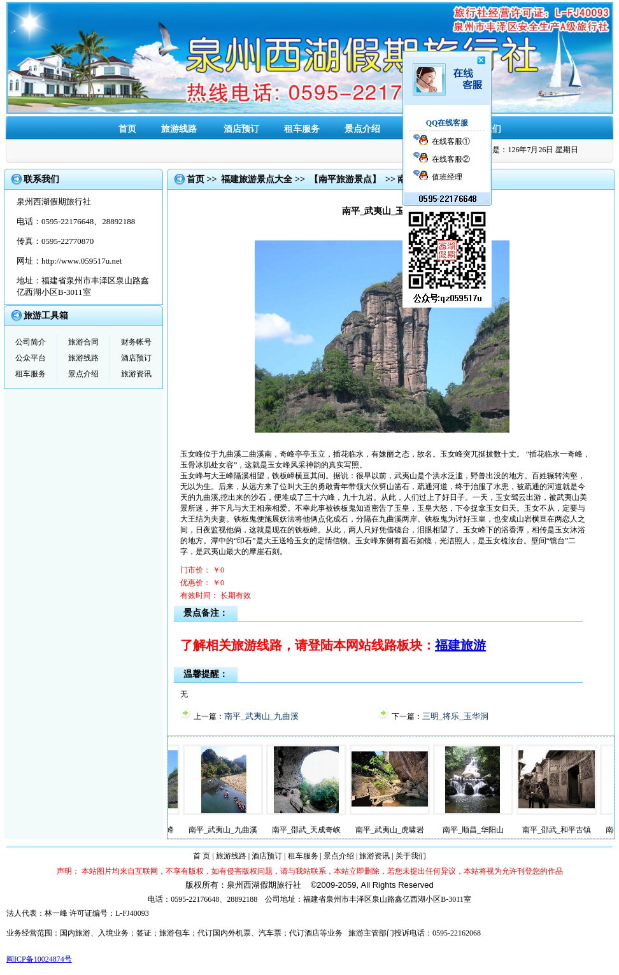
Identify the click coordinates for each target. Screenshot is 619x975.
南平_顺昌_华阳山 (488, 829)
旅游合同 (83, 342)
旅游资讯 (136, 373)
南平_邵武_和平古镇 (571, 829)
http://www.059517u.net (81, 261)
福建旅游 (460, 645)
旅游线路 (179, 129)
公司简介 (30, 342)
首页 (127, 129)
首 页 (201, 855)
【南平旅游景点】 (345, 179)
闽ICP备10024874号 (39, 959)
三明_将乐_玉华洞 (455, 716)
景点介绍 (362, 129)
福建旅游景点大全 (256, 179)
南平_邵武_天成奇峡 (321, 829)
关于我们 (410, 855)
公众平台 (30, 357)
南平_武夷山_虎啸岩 (405, 829)
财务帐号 (136, 342)
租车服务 (302, 129)
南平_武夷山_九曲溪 (261, 716)
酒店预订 (241, 129)
